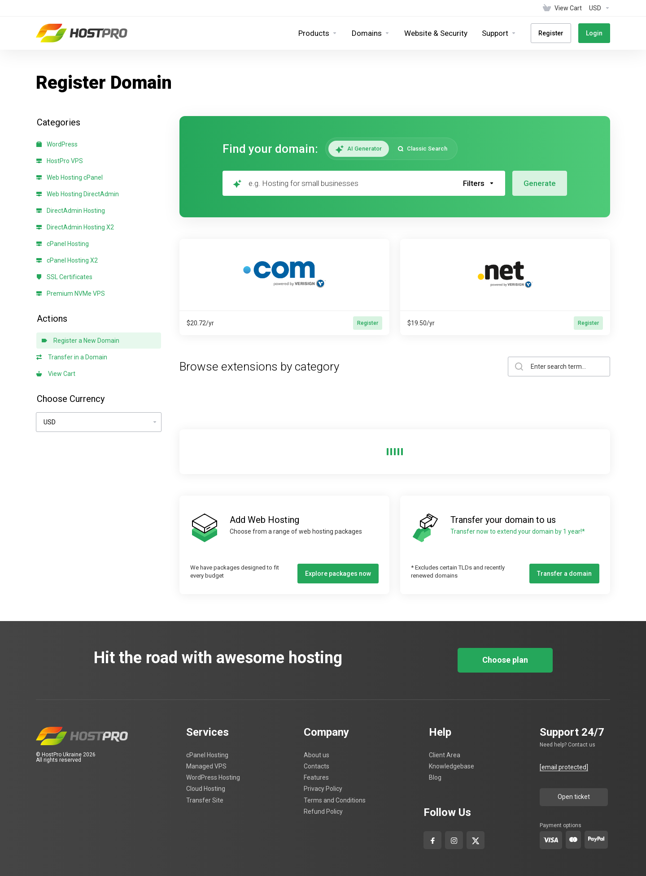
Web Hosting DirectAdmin (77, 194)
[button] (478, 183)
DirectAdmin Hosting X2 (75, 227)
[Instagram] (454, 838)
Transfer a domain (564, 573)
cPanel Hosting (62, 243)
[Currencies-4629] (597, 8)
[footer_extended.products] (318, 33)
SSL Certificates (64, 276)
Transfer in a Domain (71, 357)
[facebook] (433, 838)
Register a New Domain (80, 340)
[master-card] (573, 839)
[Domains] (371, 33)
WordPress (57, 144)
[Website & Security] (436, 33)
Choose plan (505, 660)
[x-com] (475, 838)
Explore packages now (338, 573)
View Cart (55, 373)
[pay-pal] (596, 839)
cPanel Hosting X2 (67, 260)
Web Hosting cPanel (69, 177)
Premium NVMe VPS (70, 293)
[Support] (499, 33)
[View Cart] (562, 8)
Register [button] (367, 323)
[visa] (551, 839)
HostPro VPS (59, 160)
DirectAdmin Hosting (70, 210)
